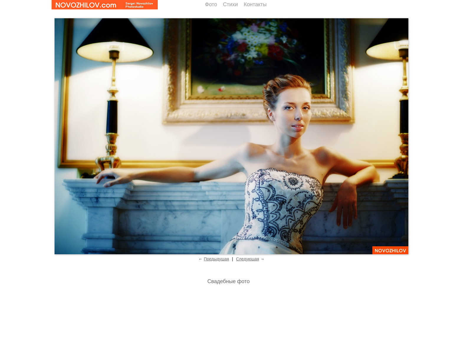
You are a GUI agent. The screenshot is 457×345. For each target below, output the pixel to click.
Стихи (230, 4)
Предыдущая (216, 259)
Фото (211, 4)
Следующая (247, 259)
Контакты (255, 4)
